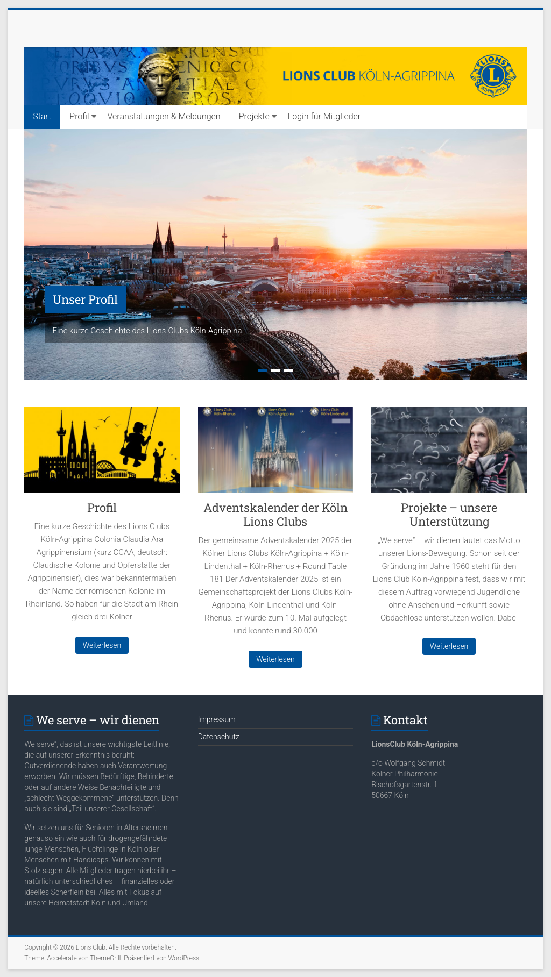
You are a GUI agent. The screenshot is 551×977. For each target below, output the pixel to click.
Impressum (217, 719)
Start (42, 116)
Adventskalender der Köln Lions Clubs (275, 514)
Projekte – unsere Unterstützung (449, 514)
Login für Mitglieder (324, 116)
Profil (79, 116)
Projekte (254, 116)
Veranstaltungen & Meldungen (164, 116)
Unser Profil (85, 299)
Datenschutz (218, 736)
